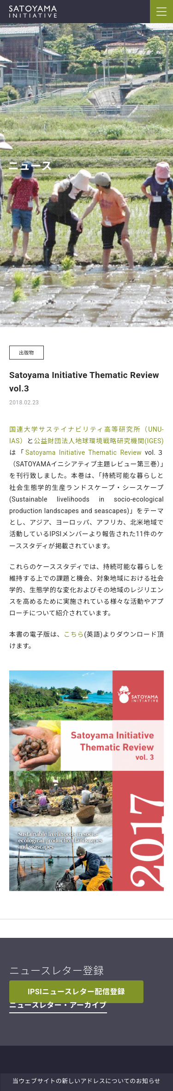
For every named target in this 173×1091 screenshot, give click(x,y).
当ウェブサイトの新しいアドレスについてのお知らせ (86, 1081)
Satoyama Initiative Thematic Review (83, 452)
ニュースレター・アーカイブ (58, 1005)
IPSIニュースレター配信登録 (76, 991)
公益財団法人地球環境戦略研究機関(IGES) (99, 441)
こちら (74, 634)
